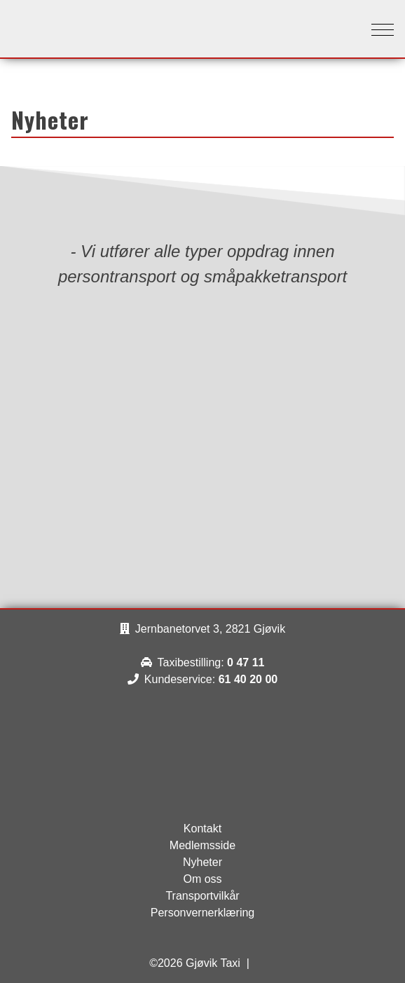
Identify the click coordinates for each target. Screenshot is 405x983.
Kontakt (202, 828)
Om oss (202, 879)
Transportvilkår (202, 896)
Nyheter (202, 862)
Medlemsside (202, 845)
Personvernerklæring (203, 913)
